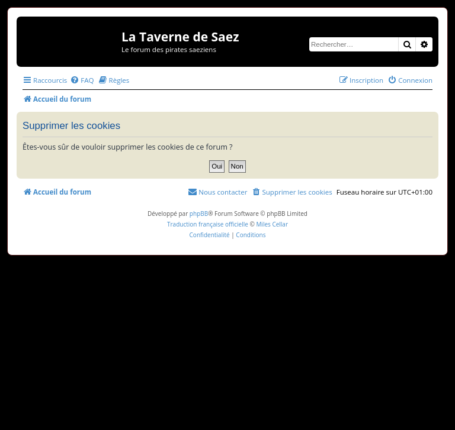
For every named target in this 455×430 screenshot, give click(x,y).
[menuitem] (82, 80)
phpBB (199, 213)
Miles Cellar (272, 224)
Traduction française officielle (207, 224)
